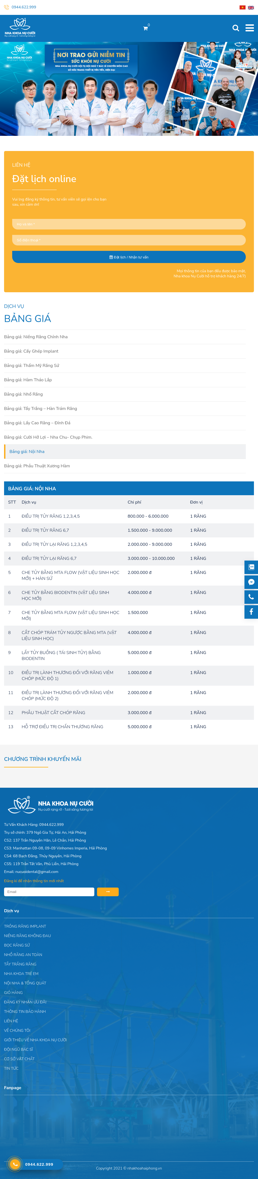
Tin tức (11, 1068)
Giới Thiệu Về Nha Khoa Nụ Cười (35, 1040)
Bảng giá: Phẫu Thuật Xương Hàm (37, 466)
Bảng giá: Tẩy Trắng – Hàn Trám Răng (40, 409)
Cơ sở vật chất (19, 1059)
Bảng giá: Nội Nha (26, 452)
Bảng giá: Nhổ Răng (23, 394)
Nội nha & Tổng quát (25, 983)
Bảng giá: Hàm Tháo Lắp (28, 380)
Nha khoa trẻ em (21, 973)
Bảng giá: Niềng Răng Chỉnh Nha (36, 337)
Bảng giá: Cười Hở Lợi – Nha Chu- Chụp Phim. (48, 437)
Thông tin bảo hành (25, 1011)
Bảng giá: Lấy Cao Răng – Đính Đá (37, 423)
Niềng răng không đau (27, 935)
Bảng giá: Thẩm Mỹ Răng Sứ (31, 366)
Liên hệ (11, 1021)
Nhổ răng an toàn (23, 954)
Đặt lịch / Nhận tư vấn (129, 257)
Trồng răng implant (25, 926)
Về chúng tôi (17, 1030)
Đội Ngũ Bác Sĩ (18, 1049)
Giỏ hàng (13, 992)
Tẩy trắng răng (20, 964)
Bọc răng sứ (17, 945)
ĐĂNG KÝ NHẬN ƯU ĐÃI (25, 1002)
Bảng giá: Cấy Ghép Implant (31, 351)
